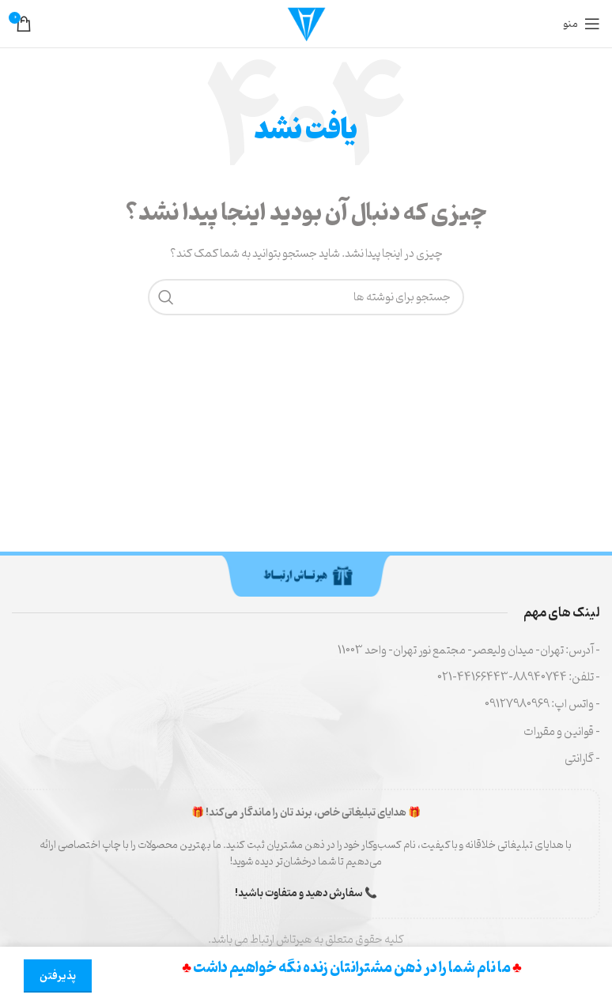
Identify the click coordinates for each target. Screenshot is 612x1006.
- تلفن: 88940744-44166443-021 (518, 677)
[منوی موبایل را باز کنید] (582, 24)
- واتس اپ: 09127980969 (542, 704)
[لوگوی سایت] (306, 24)
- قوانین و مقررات (561, 732)
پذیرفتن (58, 976)
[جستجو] (306, 297)
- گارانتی (582, 759)
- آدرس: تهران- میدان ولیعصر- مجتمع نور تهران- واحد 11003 (469, 650)
